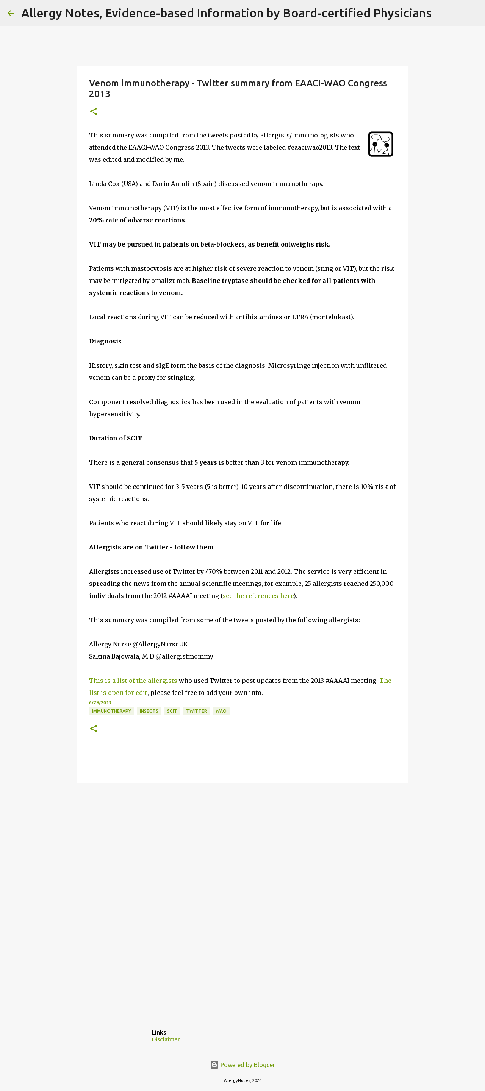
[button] (93, 112)
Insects (149, 711)
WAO (221, 711)
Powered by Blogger (242, 1064)
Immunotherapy (111, 711)
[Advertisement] (208, 851)
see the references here (257, 595)
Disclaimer (166, 1039)
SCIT (172, 711)
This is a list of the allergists (133, 680)
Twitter (196, 711)
